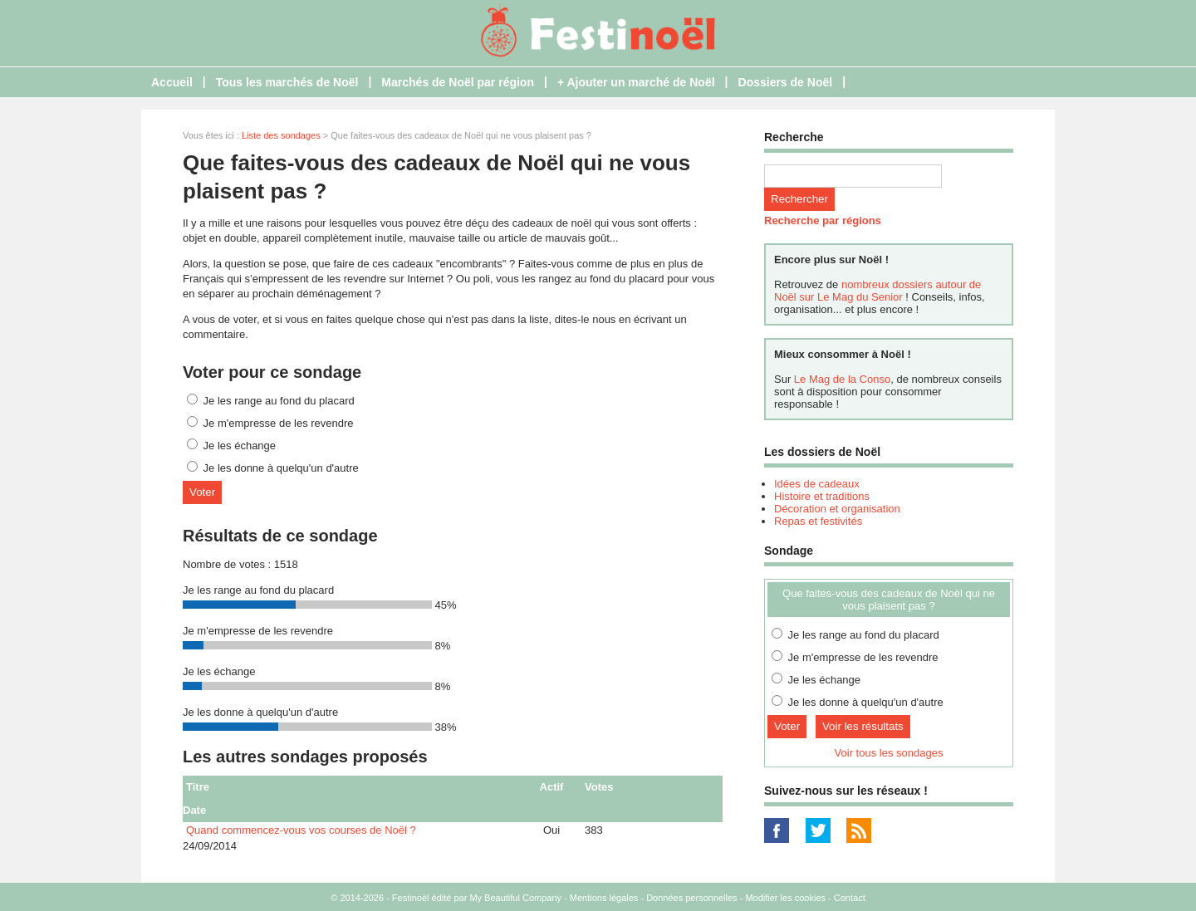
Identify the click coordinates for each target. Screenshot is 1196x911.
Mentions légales (604, 898)
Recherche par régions (822, 220)
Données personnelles (691, 898)
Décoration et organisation (837, 508)
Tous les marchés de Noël (287, 82)
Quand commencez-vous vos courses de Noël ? (301, 830)
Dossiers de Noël (785, 82)
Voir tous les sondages (889, 753)
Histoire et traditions (822, 496)
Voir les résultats (863, 726)
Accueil (172, 82)
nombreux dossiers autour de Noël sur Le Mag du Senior (877, 290)
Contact (849, 898)
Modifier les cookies (785, 898)
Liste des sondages (281, 135)
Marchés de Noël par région (457, 82)
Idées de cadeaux (817, 484)
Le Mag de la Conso (842, 379)
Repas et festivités (818, 521)
